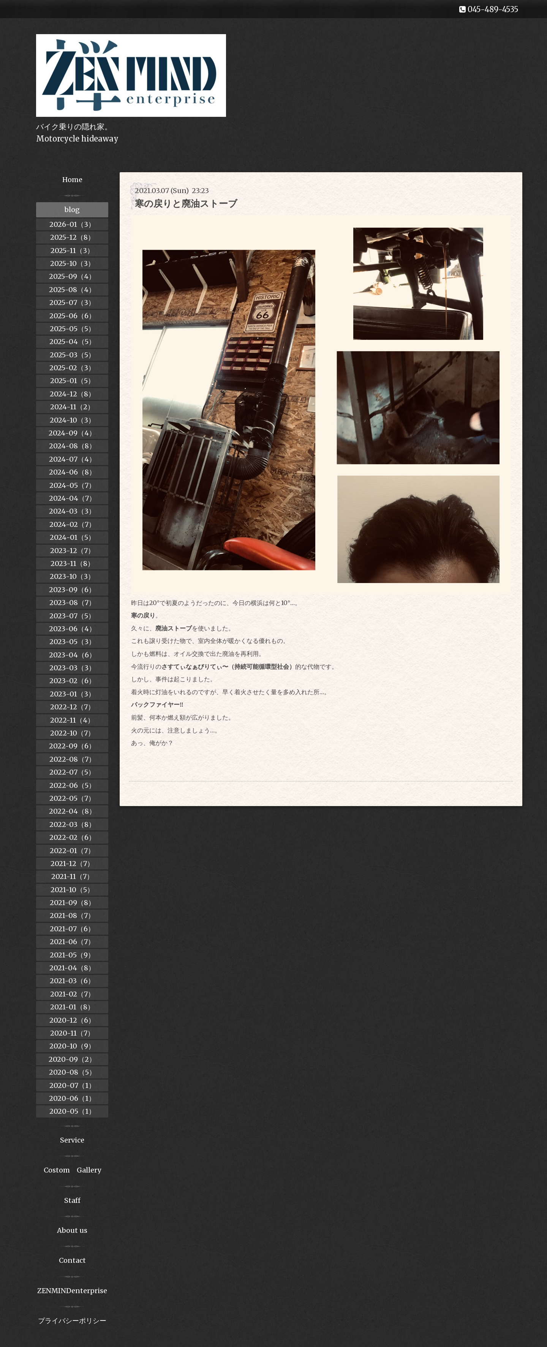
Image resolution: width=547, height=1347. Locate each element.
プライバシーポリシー (72, 1320)
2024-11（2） (72, 406)
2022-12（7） (72, 707)
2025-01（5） (72, 380)
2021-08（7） (72, 915)
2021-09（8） (72, 902)
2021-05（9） (72, 955)
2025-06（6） (72, 315)
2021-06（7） (72, 941)
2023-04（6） (72, 655)
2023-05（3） (72, 641)
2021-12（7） (72, 863)
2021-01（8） (72, 1007)
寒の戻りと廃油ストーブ (186, 203)
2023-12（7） (72, 550)
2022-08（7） (72, 759)
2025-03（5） (72, 355)
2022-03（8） (72, 824)
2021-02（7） (72, 994)
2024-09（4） (72, 433)
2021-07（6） (72, 928)
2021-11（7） (72, 876)
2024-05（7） (72, 485)
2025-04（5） (72, 341)
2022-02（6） (72, 837)
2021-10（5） (72, 889)
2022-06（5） (72, 785)
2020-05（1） (72, 1111)
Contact (72, 1260)
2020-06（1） (72, 1098)
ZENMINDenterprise (72, 1290)
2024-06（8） (72, 472)
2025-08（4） (72, 289)
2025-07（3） (72, 302)
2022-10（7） (72, 733)
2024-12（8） (72, 394)
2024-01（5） (72, 537)
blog (72, 209)
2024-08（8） (72, 446)
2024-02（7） (72, 524)
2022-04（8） (72, 811)
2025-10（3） (72, 263)
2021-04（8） (72, 967)
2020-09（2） (72, 1059)
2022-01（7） (72, 850)
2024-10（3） (72, 420)
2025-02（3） (72, 367)
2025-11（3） (72, 250)
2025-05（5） (72, 328)
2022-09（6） (72, 746)
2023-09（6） (72, 589)
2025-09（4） (72, 276)
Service (72, 1140)
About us (72, 1230)
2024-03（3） (72, 511)
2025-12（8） (72, 237)
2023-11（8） (72, 563)
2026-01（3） (72, 224)
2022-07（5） (72, 772)
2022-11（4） (72, 720)
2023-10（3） (72, 576)
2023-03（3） (72, 667)
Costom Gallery (72, 1170)
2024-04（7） (72, 498)
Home (72, 179)
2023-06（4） (72, 628)
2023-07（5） (72, 615)
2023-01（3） (72, 694)
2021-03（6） (72, 980)
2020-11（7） (72, 1033)
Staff (72, 1200)
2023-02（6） (72, 680)
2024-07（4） (72, 459)
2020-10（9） (72, 1046)
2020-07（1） (72, 1085)
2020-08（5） (72, 1072)
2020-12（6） (72, 1020)
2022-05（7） (72, 798)
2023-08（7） (72, 602)
